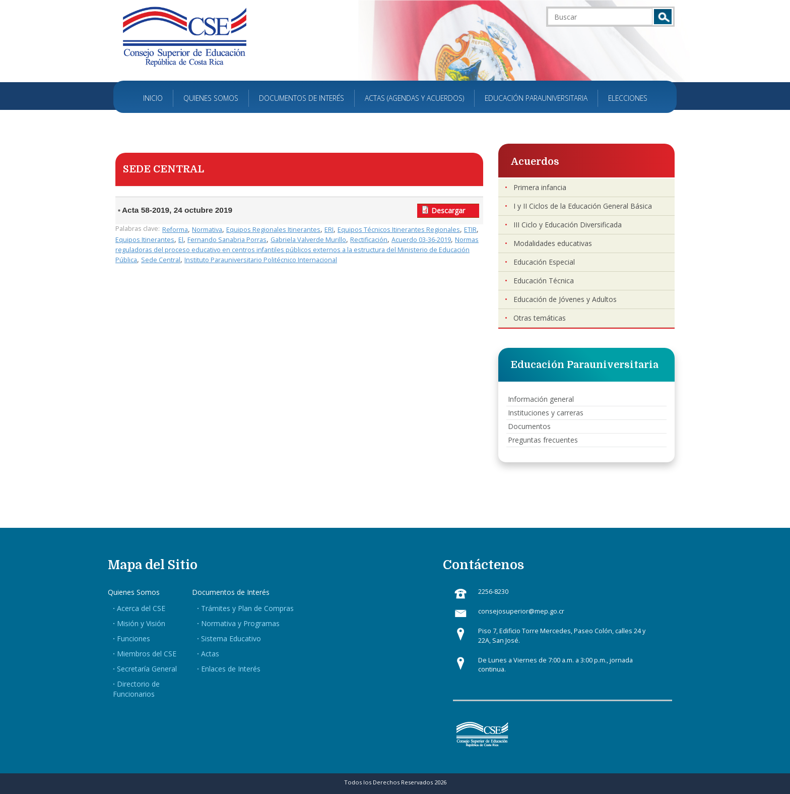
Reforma (175, 229)
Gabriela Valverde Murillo (308, 239)
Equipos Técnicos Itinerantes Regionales (399, 229)
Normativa (207, 229)
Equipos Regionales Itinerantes (273, 229)
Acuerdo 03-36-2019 (421, 239)
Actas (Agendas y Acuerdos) (414, 98)
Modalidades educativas (552, 243)
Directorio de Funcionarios (136, 689)
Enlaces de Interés (230, 669)
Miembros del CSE (146, 653)
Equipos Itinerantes (144, 239)
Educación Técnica (543, 280)
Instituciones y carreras (545, 412)
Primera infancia (539, 187)
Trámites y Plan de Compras (247, 608)
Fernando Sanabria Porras (227, 239)
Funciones (133, 638)
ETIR (470, 229)
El (180, 239)
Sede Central (160, 260)
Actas (210, 653)
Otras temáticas (539, 318)
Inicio (153, 98)
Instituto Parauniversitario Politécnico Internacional (260, 260)
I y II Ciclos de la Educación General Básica (582, 206)
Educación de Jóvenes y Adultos (565, 299)
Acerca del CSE (141, 608)
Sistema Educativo (231, 638)
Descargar (448, 210)
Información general (541, 399)
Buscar (663, 16)
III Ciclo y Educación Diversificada (567, 224)
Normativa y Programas (240, 623)
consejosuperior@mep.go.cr (521, 611)
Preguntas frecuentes (543, 440)
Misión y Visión (141, 623)
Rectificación (368, 239)
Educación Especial (544, 262)
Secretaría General (147, 669)
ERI (329, 229)
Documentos (529, 426)
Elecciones (627, 98)
